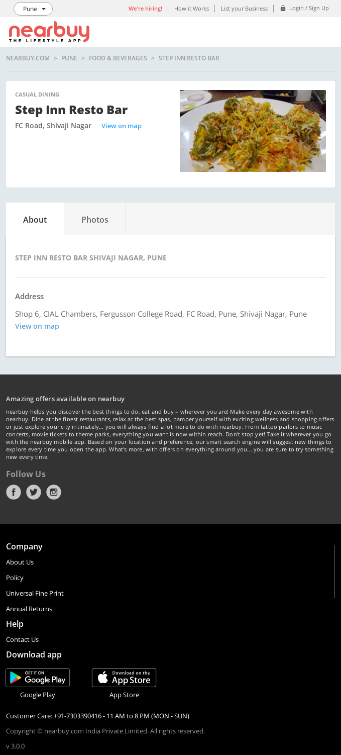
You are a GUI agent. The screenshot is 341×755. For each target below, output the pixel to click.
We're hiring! (145, 8)
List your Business (244, 8)
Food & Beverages (118, 58)
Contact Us (22, 639)
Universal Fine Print (35, 593)
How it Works (191, 8)
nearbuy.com (28, 58)
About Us (20, 562)
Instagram (53, 492)
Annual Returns (29, 608)
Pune (69, 58)
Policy (15, 577)
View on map (121, 125)
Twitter (33, 492)
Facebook (13, 492)
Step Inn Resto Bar (189, 58)
